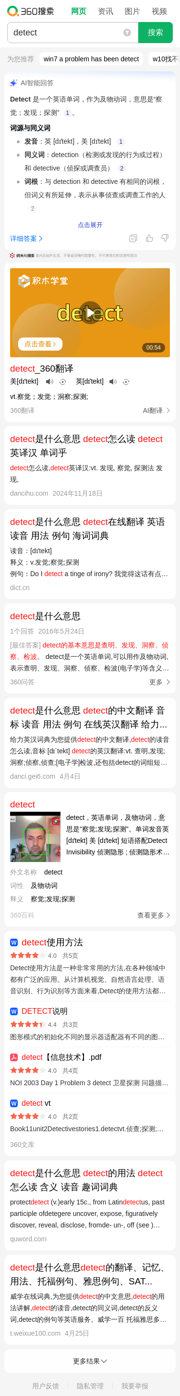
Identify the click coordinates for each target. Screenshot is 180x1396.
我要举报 (134, 1386)
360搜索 (33, 11)
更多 (156, 682)
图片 (132, 11)
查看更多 (150, 915)
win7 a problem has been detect (91, 59)
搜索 (155, 32)
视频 (159, 11)
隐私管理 (90, 1386)
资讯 (105, 11)
